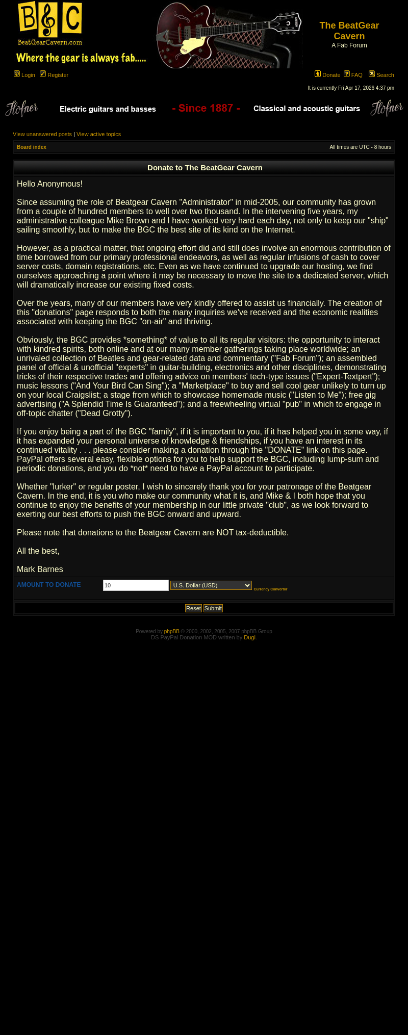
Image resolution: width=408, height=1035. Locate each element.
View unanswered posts (42, 134)
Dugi (250, 637)
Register (54, 75)
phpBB (172, 631)
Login (24, 75)
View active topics (98, 134)
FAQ (353, 75)
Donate (328, 75)
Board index (31, 147)
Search (381, 75)
